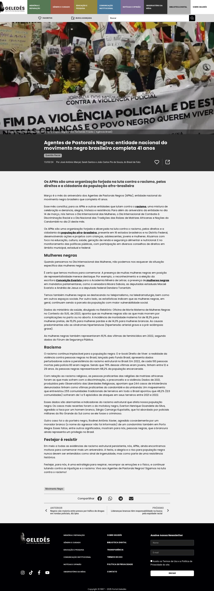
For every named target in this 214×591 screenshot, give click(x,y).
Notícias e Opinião (132, 7)
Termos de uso (114, 557)
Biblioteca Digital (178, 7)
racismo (140, 206)
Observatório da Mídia (154, 6)
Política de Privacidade (120, 564)
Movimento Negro (54, 488)
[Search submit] (192, 18)
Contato (112, 571)
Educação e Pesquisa (81, 6)
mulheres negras (157, 280)
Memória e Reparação (34, 6)
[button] (99, 498)
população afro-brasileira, (79, 232)
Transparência (115, 549)
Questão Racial (52, 155)
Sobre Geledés (200, 7)
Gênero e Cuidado (61, 7)
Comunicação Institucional (106, 6)
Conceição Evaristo (69, 280)
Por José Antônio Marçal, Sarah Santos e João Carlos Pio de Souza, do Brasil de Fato (98, 162)
